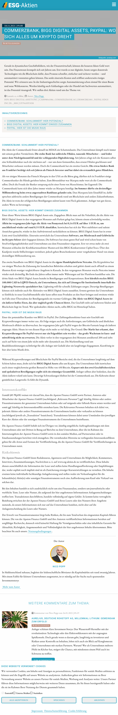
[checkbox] (2, 693)
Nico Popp (39, 96)
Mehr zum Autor (11, 586)
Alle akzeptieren (18, 700)
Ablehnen (99, 700)
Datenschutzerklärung (55, 710)
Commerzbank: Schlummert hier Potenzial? (35, 121)
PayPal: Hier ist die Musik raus (26, 128)
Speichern (59, 700)
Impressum (37, 710)
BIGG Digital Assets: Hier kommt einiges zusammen (39, 124)
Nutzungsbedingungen (39, 531)
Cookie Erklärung (77, 710)
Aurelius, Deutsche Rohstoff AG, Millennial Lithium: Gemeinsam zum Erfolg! (73, 620)
